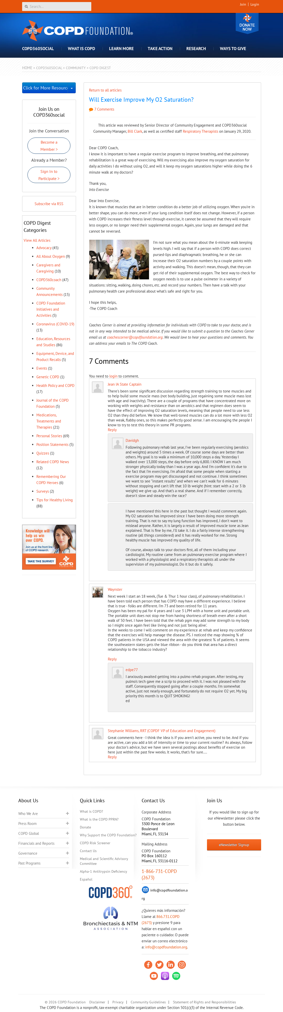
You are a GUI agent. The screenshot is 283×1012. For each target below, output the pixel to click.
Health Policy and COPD (55, 385)
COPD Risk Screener (95, 843)
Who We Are (28, 813)
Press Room (27, 823)
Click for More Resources (45, 88)
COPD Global (28, 833)
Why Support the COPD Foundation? (108, 835)
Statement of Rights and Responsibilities (204, 1002)
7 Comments (101, 109)
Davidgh (132, 440)
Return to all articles (105, 90)
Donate (247, 23)
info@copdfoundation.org (166, 947)
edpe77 (132, 669)
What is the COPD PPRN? (99, 819)
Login (254, 4)
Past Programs (29, 863)
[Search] (56, 6)
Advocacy (43, 247)
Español (86, 879)
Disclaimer (97, 1002)
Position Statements (52, 444)
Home (27, 67)
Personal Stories (49, 435)
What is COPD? (91, 811)
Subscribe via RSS (49, 203)
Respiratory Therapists (200, 131)
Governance (27, 853)
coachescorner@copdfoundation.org (135, 337)
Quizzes (42, 453)
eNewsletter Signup (234, 844)
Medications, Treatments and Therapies (48, 421)
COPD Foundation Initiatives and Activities (50, 309)
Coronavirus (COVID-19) (55, 324)
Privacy (118, 1002)
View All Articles (37, 240)
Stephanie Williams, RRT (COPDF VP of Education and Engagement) (161, 730)
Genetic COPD (47, 376)
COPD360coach (48, 279)
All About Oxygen (50, 256)
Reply (112, 429)
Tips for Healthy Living (54, 499)
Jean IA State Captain (124, 384)
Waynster (115, 589)
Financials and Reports (36, 843)
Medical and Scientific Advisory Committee (104, 861)
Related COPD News (52, 461)
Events (41, 368)
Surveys (42, 491)
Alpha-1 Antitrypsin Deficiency (103, 871)
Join (243, 4)
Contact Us (88, 851)
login (113, 376)
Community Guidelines (148, 1002)
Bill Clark (135, 131)
